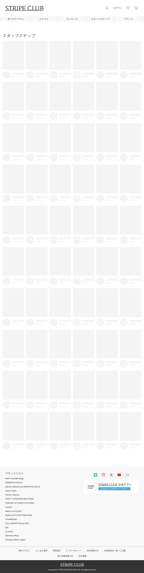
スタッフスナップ (100, 19)
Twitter (111, 475)
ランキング (72, 19)
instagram (103, 475)
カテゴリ (43, 19)
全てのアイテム (16, 19)
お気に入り (128, 8)
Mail (127, 475)
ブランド (128, 19)
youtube (119, 475)
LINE (95, 475)
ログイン (117, 8)
